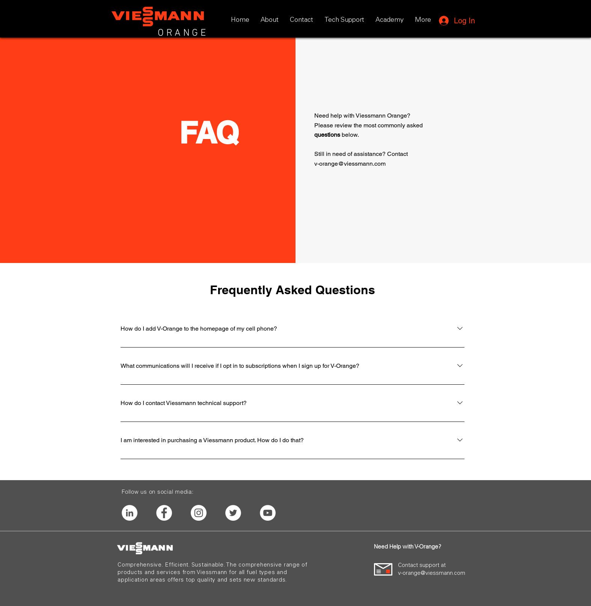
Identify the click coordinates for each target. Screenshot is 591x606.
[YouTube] (268, 513)
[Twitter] (233, 513)
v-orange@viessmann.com (350, 163)
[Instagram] (199, 513)
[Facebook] (164, 513)
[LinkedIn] (129, 513)
